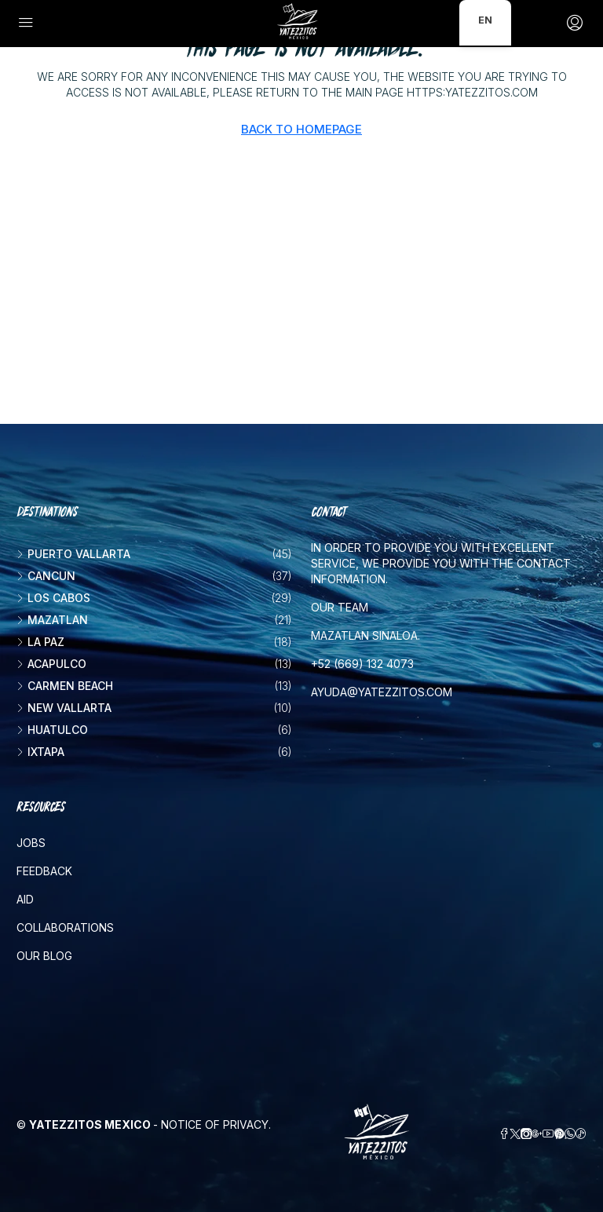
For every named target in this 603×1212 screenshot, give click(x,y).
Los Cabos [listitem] (53, 597)
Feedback (44, 871)
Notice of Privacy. (216, 1124)
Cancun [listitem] (45, 575)
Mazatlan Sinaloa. (365, 635)
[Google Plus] (537, 1134)
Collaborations (65, 927)
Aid (25, 899)
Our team (339, 607)
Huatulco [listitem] (52, 729)
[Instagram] (526, 1134)
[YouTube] (548, 1134)
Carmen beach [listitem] (64, 685)
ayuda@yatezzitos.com (381, 692)
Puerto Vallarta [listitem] (73, 553)
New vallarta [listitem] (63, 707)
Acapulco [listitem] (51, 663)
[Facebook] (504, 1134)
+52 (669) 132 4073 (362, 663)
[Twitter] (515, 1134)
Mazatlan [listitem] (52, 619)
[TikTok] (581, 1134)
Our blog (44, 955)
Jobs (31, 842)
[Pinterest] (559, 1134)
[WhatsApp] (570, 1134)
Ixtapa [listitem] (40, 751)
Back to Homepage (301, 129)
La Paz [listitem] (40, 641)
